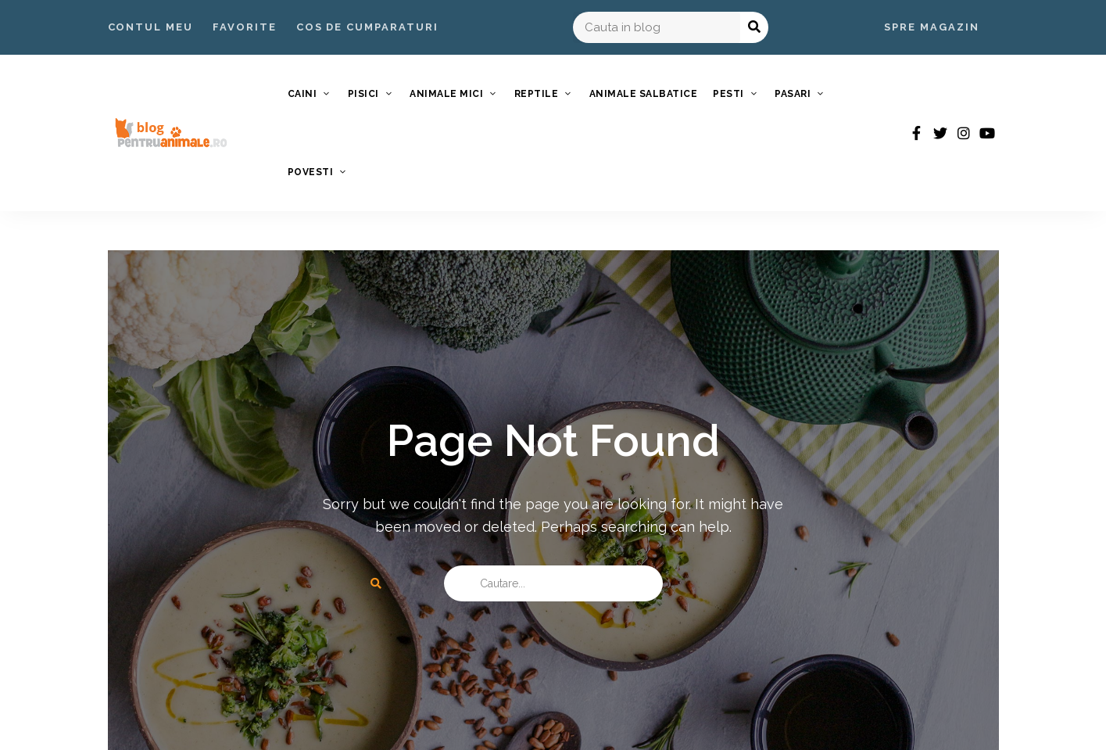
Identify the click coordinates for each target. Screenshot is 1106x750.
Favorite (245, 27)
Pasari (793, 93)
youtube (987, 133)
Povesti (311, 172)
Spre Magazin (931, 27)
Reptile (536, 93)
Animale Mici (446, 93)
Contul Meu (151, 27)
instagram (963, 133)
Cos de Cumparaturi (367, 27)
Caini (302, 93)
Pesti (728, 93)
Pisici (363, 93)
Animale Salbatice (643, 93)
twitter (940, 133)
